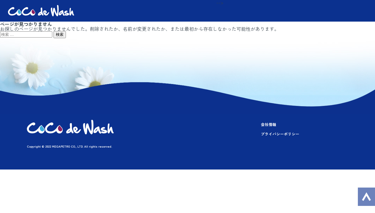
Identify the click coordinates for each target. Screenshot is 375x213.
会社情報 (268, 124)
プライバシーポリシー (280, 134)
